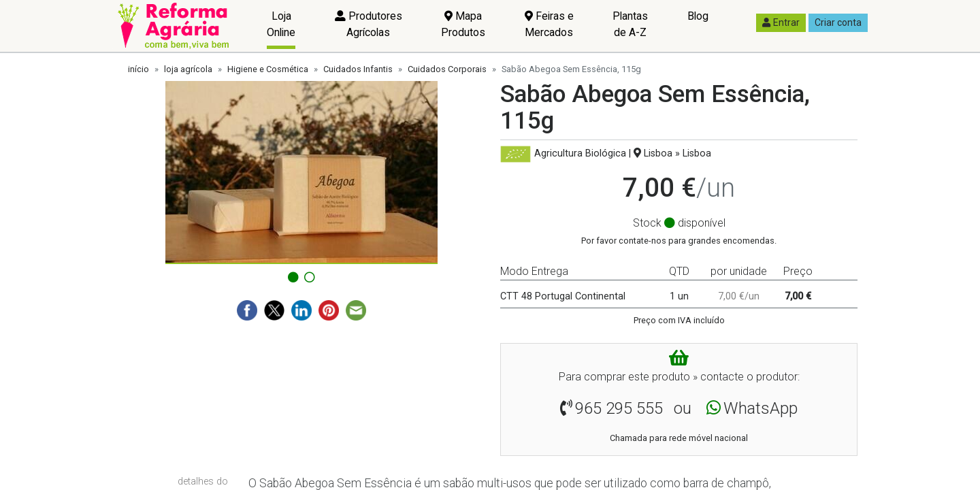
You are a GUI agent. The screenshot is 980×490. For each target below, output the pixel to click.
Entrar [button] (781, 22)
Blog (697, 16)
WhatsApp (760, 408)
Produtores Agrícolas (368, 24)
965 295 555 (619, 408)
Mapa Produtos (463, 24)
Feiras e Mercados (549, 24)
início (138, 69)
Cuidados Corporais (447, 69)
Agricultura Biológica (580, 153)
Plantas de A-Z (630, 24)
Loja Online (281, 24)
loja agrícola (188, 69)
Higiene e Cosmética (267, 69)
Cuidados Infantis (358, 69)
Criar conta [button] (838, 22)
